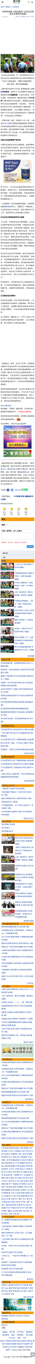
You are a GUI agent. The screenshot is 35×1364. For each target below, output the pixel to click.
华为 (22, 1173)
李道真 (25, 1286)
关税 (18, 1167)
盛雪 (31, 1289)
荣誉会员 (14, 469)
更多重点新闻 (29, 922)
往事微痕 (23, 1158)
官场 (5, 1176)
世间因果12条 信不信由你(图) (12, 1270)
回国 (12, 1203)
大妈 (7, 1188)
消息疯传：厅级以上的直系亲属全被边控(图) (17, 750)
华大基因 (8, 123)
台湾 (20, 1185)
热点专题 (6, 822)
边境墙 (22, 1167)
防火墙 (13, 1191)
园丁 (27, 1289)
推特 (19, 1339)
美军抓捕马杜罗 (7, 832)
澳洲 (7, 1206)
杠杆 (23, 1179)
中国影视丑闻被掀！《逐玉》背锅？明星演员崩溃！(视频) (23, 605)
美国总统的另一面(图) (9, 803)
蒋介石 (29, 1206)
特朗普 (26, 1149)
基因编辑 (7, 1191)
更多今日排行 (29, 1043)
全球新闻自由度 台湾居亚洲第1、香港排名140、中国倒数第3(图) (24, 915)
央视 (12, 1200)
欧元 (14, 1182)
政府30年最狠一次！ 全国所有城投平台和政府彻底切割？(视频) (23, 641)
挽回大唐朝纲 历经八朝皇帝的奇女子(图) (16, 799)
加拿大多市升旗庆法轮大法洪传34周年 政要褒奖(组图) (24, 842)
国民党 (30, 1161)
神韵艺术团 (15, 1342)
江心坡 (13, 1197)
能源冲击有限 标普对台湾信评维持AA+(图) (17, 944)
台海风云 (26, 1317)
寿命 (10, 1215)
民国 (11, 1206)
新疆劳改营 (25, 1197)
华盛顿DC (21, 1348)
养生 (18, 1215)
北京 (29, 1185)
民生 (24, 1203)
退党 (3, 1164)
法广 (21, 1176)
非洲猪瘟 (20, 1188)
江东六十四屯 (16, 1194)
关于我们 (20, 1333)
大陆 (25, 1188)
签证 (9, 1203)
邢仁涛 (20, 1292)
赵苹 (3, 1292)
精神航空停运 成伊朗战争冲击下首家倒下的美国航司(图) (24, 879)
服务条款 (29, 1333)
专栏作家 (6, 1283)
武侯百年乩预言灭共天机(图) (12, 1253)
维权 (18, 1191)
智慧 (16, 1212)
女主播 (8, 1200)
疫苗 (14, 1158)
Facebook (12, 1339)
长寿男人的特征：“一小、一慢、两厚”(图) (17, 1003)
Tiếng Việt (21, 1351)
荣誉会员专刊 (8, 787)
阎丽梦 (22, 1164)
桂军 (15, 1206)
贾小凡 (20, 1286)
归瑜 (30, 1286)
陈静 (18, 1289)
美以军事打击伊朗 (8, 825)
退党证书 (20, 1345)
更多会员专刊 (29, 819)
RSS (24, 1339)
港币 (22, 1182)
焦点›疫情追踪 (6, 406)
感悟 (20, 1212)
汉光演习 (24, 1161)
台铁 (19, 1155)
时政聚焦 (4, 1317)
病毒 (4, 92)
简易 (15, 1286)
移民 (20, 1200)
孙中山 (23, 1206)
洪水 (18, 1158)
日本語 (28, 1351)
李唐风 (22, 1289)
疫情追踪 (4, 1320)
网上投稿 (29, 1336)
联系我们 (20, 1336)
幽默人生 (11, 1212)
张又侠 (28, 1152)
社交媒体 (27, 1176)
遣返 (5, 1203)
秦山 (7, 1292)
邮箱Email (4, 1326)
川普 (21, 1149)
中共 (18, 1164)
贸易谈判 (5, 1170)
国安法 (6, 1158)
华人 (16, 1200)
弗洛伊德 (8, 1164)
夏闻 (10, 1289)
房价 (10, 1188)
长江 (10, 1158)
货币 (5, 1182)
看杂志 (29, 1342)
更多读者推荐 (29, 782)
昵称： (4, 525)
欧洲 (27, 1348)
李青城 (15, 1292)
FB (32, 1176)
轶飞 (3, 1289)
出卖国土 (7, 1155)
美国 (30, 1167)
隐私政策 (5, 1336)
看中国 (9, 1176)
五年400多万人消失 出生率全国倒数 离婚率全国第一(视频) (24, 614)
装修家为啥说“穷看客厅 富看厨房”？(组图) (17, 1020)
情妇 (18, 1173)
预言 (28, 1212)
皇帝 (27, 1209)
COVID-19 (11, 1152)
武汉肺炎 (15, 1149)
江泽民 (17, 1170)
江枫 (29, 1292)
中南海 (27, 1170)
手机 (24, 1212)
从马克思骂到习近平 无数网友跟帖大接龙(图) (17, 741)
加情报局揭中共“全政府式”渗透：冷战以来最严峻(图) (24, 888)
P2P (28, 1188)
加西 (30, 1348)
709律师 (23, 1191)
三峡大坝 (25, 1155)
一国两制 (16, 1176)
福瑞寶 (13, 1345)
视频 (4, 562)
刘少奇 (18, 1209)
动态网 (26, 1345)
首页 (2, 7)
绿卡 (20, 1203)
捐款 (13, 1336)
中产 (10, 1185)
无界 (31, 1345)
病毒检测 (9, 206)
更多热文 (30, 1143)
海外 (28, 1203)
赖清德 (7, 1167)
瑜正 (25, 1292)
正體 (29, 2)
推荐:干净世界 (5, 1342)
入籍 (16, 1203)
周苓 (14, 1289)
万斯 (27, 1167)
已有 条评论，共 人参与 (12, 531)
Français (14, 1351)
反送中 (9, 1173)
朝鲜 (3, 1179)
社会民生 (15, 7)
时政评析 (12, 1317)
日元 (18, 1182)
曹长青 (7, 1295)
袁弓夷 (9, 1161)
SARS (18, 1197)
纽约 (15, 1348)
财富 (7, 1185)
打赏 (23, 16)
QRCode (18, 490)
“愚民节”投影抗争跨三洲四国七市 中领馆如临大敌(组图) (24, 851)
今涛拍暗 (10, 1286)
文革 (14, 1215)
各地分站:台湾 (8, 1348)
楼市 (31, 1182)
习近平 (23, 1152)
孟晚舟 (13, 1167)
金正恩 (27, 1164)
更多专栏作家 (29, 1298)
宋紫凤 (3, 1286)
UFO (14, 1164)
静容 (10, 1292)
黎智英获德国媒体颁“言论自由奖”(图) (15, 928)
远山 (7, 1289)
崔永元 (22, 1170)
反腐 (29, 1173)
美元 (27, 1179)
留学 (28, 1200)
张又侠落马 (5, 829)
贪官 (14, 1173)
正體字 (7, 1351)
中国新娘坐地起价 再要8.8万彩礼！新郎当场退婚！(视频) (24, 577)
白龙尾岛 (7, 1197)
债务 (20, 1179)
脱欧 (12, 1179)
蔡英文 (24, 1185)
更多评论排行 (29, 754)
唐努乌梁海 (25, 1194)
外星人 (6, 1215)
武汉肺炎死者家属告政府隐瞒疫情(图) (15, 710)
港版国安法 (16, 1161)
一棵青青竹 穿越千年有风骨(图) (13, 790)
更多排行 (30, 1280)
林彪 (14, 1209)
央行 (16, 1179)
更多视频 (31, 657)
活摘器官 (14, 1155)
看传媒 (8, 1345)
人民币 (9, 1182)
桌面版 (4, 1333)
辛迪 (12, 1295)
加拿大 (7, 1179)
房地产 (26, 1182)
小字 (32, 16)
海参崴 (15, 1185)
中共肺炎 (4, 1149)
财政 (3, 1185)
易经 (5, 1212)
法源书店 (23, 1342)
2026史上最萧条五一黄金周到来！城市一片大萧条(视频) (23, 587)
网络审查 (7, 1194)
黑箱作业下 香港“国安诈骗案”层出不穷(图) (17, 948)
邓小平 (9, 1209)
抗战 (18, 1206)
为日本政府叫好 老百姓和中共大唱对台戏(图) (17, 731)
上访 (28, 1191)
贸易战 (17, 1152)
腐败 (25, 1173)
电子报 (12, 1333)
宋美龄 (3, 1209)
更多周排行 (29, 1100)
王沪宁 (11, 1170)
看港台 (8, 7)
